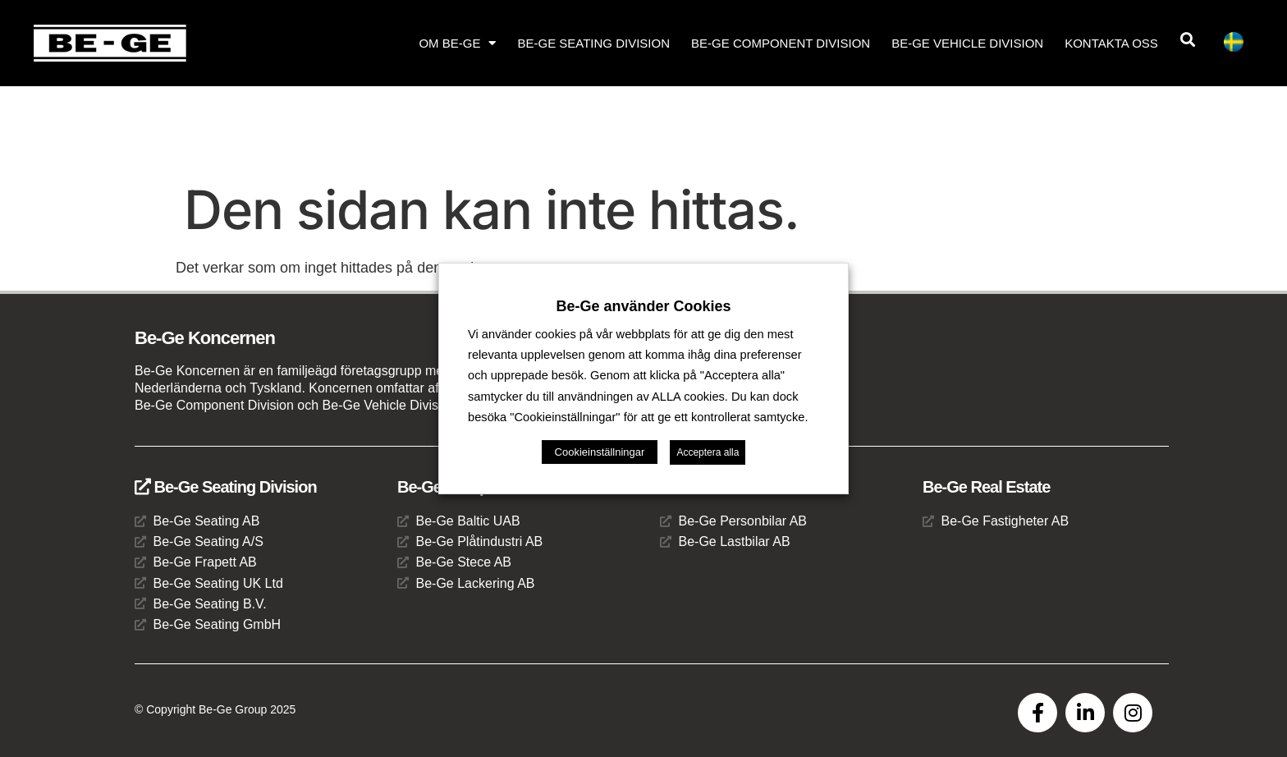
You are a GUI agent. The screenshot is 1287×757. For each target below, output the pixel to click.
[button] (1188, 39)
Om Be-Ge (457, 43)
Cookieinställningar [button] (600, 452)
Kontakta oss (1111, 43)
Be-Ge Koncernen (205, 338)
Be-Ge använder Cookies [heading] (643, 306)
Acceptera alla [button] (707, 452)
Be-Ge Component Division (780, 43)
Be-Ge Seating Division (593, 43)
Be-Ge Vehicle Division (967, 43)
